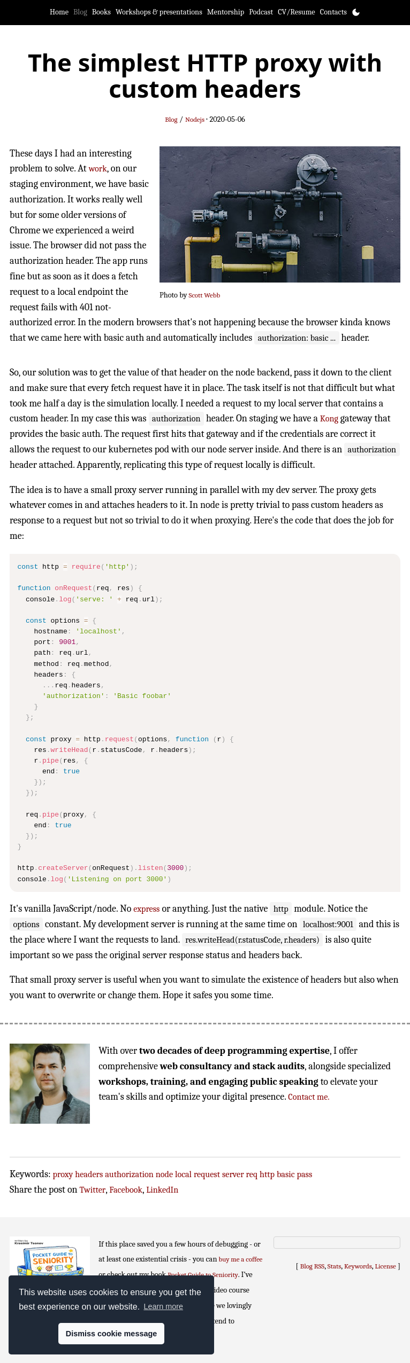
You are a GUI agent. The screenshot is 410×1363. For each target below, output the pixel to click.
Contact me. (308, 1097)
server (233, 1174)
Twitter (93, 1190)
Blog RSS (312, 1266)
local (183, 1174)
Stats (334, 1266)
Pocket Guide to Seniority (203, 1275)
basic (286, 1174)
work (98, 168)
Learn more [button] (163, 1306)
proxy (63, 1174)
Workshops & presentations (159, 12)
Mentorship (225, 12)
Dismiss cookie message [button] (111, 1333)
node (164, 1174)
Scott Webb (205, 295)
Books (101, 12)
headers (89, 1174)
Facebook (125, 1190)
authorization (129, 1174)
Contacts (333, 12)
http (267, 1174)
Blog (80, 12)
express (146, 909)
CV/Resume (296, 12)
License (385, 1266)
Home (59, 12)
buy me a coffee (241, 1259)
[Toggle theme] (356, 12)
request (207, 1174)
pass (305, 1174)
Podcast (261, 12)
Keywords (358, 1266)
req (251, 1174)
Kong (329, 418)
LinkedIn (162, 1190)
